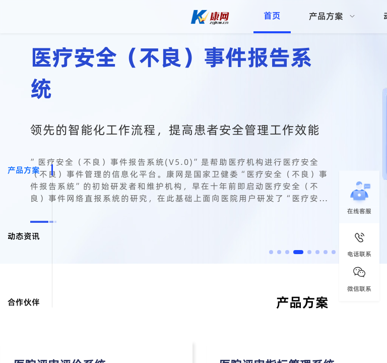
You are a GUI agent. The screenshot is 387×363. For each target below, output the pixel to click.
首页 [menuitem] (272, 16)
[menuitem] (332, 16)
